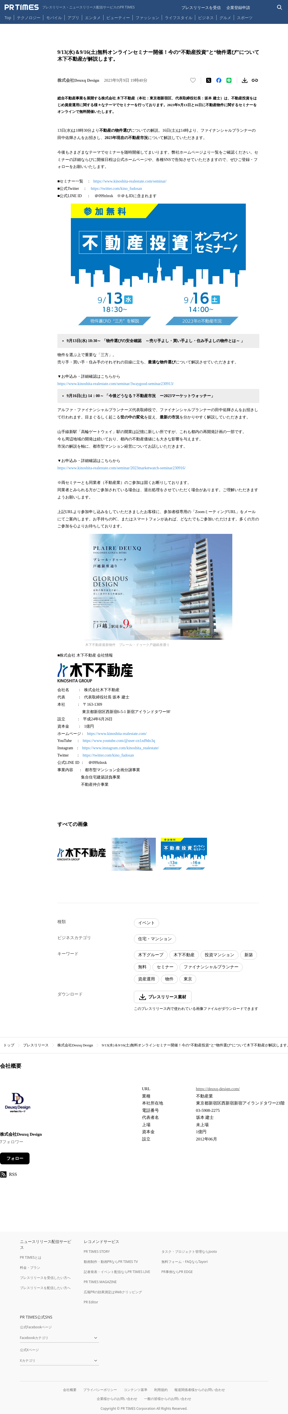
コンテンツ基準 (135, 1389)
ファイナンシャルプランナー (211, 967)
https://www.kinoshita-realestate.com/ (117, 734)
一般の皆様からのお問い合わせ (167, 1398)
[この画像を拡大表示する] (81, 854)
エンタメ (93, 17)
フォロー (14, 1158)
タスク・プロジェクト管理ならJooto (189, 1251)
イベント (146, 923)
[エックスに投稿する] (208, 80)
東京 (188, 979)
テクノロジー (28, 17)
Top (7, 17)
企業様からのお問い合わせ (117, 1398)
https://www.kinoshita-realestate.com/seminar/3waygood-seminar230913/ (115, 384)
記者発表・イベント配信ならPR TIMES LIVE (117, 1271)
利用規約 (161, 1389)
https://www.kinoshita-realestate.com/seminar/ (129, 181)
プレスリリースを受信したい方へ (45, 1277)
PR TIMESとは (31, 1257)
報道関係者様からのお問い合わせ (199, 1389)
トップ (8, 1045)
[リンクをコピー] (254, 80)
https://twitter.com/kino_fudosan (116, 188)
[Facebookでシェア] (218, 80)
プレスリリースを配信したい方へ (45, 1287)
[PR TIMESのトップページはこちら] (69, 7)
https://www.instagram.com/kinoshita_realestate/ (120, 748)
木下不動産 (184, 955)
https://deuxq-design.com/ (218, 1089)
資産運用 (146, 979)
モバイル (54, 17)
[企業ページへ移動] (17, 1104)
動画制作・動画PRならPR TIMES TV (111, 1261)
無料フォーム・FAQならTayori (184, 1261)
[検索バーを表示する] (280, 7)
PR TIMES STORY (97, 1251)
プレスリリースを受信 (201, 7)
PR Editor (91, 1302)
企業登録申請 (238, 7)
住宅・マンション (155, 939)
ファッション (147, 17)
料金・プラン (30, 1267)
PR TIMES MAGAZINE (100, 1281)
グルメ (225, 17)
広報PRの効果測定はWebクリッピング (113, 1292)
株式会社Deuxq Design (75, 1045)
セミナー (165, 967)
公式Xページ (29, 1349)
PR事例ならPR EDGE (177, 1271)
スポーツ (245, 17)
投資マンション (219, 955)
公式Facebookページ (36, 1327)
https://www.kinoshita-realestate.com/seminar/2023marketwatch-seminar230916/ (121, 468)
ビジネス (206, 17)
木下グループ (150, 955)
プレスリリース (36, 1045)
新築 (248, 955)
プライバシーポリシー (100, 1389)
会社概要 (69, 1389)
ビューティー (118, 17)
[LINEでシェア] (228, 80)
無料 (142, 967)
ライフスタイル (178, 17)
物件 (169, 979)
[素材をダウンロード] (244, 80)
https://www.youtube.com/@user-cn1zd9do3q (119, 741)
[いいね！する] (192, 80)
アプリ (73, 17)
